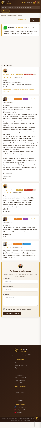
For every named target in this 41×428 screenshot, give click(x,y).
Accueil (3, 15)
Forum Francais (12, 15)
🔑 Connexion (28, 2)
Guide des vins (20, 375)
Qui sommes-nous (20, 390)
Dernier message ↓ (22, 19)
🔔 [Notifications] (34, 2)
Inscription (20, 400)
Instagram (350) (20, 410)
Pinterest (18, 412)
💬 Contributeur (26, 243)
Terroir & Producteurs (20, 377)
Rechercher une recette (20, 365)
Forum (20, 382)
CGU (20, 397)
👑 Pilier (25, 99)
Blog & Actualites (20, 380)
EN (38, 2)
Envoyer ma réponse (12, 313)
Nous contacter (20, 392)
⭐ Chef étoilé (19, 74)
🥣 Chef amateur (18, 99)
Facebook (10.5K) (20, 407)
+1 (34, 74)
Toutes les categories (20, 363)
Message (6, 294)
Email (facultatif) (8, 286)
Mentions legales (20, 395)
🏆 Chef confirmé (28, 74)
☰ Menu (5, 11)
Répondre (35, 20)
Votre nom (6, 278)
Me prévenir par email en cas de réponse (17, 309)
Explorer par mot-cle (20, 368)
